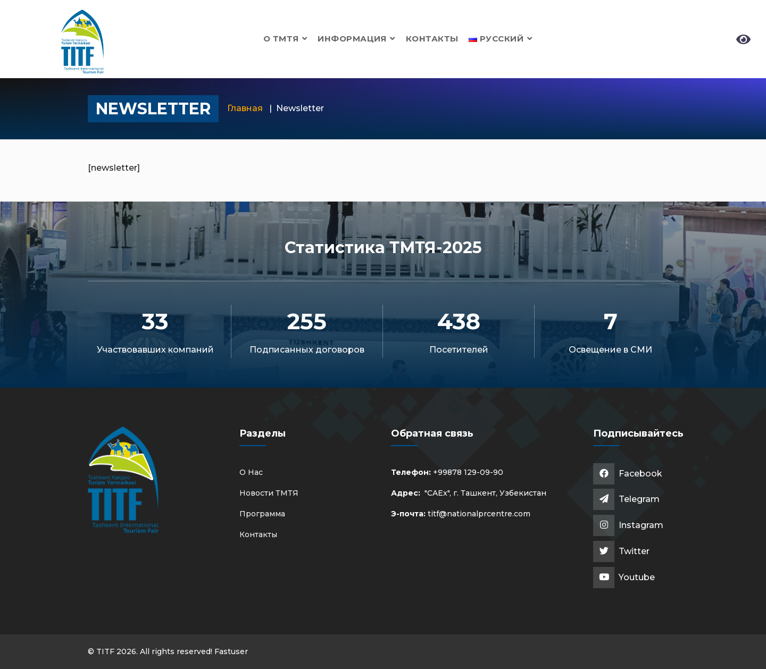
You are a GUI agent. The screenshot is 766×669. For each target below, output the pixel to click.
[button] (500, 39)
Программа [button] (262, 514)
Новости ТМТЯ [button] (268, 493)
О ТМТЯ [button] (285, 39)
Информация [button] (356, 39)
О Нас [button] (251, 472)
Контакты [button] (432, 39)
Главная (245, 108)
